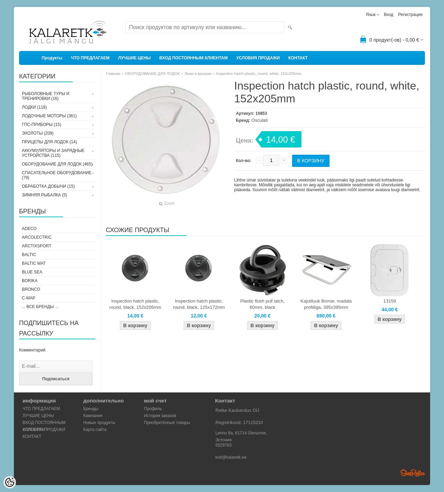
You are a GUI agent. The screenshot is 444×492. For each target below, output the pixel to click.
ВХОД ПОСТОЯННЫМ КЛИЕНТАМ (193, 58)
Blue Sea (32, 272)
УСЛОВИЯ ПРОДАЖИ (258, 58)
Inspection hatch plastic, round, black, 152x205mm (135, 304)
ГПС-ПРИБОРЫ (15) (41, 124)
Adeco (29, 228)
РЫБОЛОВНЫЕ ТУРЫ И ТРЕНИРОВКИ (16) (45, 96)
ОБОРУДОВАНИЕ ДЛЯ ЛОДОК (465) (57, 164)
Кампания (92, 415)
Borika (29, 280)
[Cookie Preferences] (9, 482)
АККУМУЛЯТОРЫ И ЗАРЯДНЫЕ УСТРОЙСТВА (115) (53, 153)
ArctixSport (36, 246)
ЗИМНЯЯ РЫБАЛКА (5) (44, 195)
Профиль (153, 408)
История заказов (160, 415)
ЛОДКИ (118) (34, 107)
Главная (113, 73)
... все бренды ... (40, 306)
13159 (389, 301)
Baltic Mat (34, 263)
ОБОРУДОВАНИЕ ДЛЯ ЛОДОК (152, 73)
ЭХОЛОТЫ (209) (38, 133)
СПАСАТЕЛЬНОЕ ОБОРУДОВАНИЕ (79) (57, 175)
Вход (388, 14)
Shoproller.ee (413, 472)
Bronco (31, 289)
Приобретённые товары (167, 422)
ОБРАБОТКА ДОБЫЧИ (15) (48, 186)
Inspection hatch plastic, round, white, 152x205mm (258, 73)
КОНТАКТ (298, 58)
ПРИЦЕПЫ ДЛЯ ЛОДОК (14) (49, 141)
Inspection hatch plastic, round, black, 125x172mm (199, 304)
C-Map (28, 298)
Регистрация (410, 14)
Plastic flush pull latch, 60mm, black (262, 304)
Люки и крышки (198, 73)
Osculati (259, 120)
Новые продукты (99, 422)
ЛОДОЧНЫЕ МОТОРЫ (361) (49, 115)
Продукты (52, 58)
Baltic (29, 254)
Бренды (90, 408)
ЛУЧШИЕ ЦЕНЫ (134, 58)
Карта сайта (94, 429)
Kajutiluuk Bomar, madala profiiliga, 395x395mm (325, 304)
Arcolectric (37, 237)
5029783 (223, 445)
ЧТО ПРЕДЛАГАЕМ (90, 58)
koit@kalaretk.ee (231, 457)
